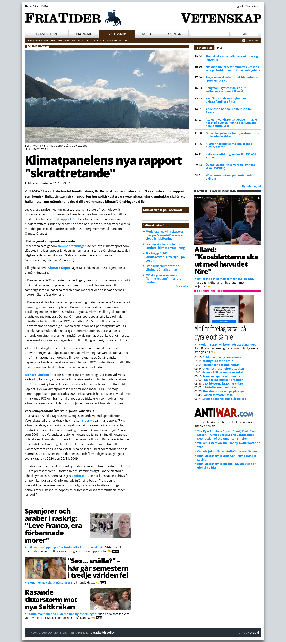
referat (79, 476)
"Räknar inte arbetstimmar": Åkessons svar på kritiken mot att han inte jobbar (233, 68)
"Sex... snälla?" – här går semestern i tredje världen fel (98, 568)
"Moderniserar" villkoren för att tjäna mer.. (227, 344)
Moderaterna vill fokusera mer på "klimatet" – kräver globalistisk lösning (165, 234)
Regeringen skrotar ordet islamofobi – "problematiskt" (232, 78)
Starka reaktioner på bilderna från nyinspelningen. (62, 614)
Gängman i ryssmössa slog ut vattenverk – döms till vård (226, 89)
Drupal (254, 632)
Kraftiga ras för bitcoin (217, 361)
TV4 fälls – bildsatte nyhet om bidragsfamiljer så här (226, 100)
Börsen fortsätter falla (217, 395)
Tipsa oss (252, 40)
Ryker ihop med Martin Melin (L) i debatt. (225, 279)
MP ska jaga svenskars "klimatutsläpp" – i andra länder (164, 278)
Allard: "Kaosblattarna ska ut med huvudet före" (229, 145)
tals (98, 439)
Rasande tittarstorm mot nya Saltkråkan (51, 599)
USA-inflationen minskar (219, 387)
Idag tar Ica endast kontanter (222, 380)
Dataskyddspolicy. (102, 632)
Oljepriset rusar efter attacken (223, 368)
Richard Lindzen (37, 375)
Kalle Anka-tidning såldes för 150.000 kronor (231, 155)
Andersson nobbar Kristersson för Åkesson (229, 110)
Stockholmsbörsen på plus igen (223, 391)
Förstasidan (46, 34)
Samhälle (97, 40)
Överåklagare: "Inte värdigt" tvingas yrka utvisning (230, 166)
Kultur (148, 34)
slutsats (88, 420)
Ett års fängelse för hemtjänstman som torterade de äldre (232, 134)
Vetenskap (117, 34)
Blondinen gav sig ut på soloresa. (50, 582)
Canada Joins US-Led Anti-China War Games (227, 451)
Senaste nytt (206, 47)
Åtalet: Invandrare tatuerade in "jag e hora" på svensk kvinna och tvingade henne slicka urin (231, 123)
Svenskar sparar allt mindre (221, 376)
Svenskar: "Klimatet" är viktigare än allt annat (162, 267)
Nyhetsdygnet (251, 186)
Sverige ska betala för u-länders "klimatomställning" (166, 246)
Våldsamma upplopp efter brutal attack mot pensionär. (66, 547)
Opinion (174, 34)
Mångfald (114, 40)
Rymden (70, 40)
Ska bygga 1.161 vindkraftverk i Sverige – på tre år (165, 256)
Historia (57, 40)
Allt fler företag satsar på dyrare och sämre (220, 332)
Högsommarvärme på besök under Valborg (230, 176)
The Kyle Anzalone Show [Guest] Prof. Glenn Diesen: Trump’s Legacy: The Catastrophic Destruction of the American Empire (227, 434)
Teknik (127, 40)
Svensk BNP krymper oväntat (222, 372)
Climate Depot (59, 268)
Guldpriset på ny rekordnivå (221, 357)
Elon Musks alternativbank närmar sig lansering (232, 57)
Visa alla (182, 286)
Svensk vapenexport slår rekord (224, 399)
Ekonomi (83, 34)
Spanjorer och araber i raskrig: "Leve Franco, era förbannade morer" (53, 525)
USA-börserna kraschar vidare (222, 383)
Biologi (83, 40)
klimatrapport (60, 219)
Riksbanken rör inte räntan (221, 365)
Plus (219, 47)
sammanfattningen (72, 246)
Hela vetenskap (38, 40)
